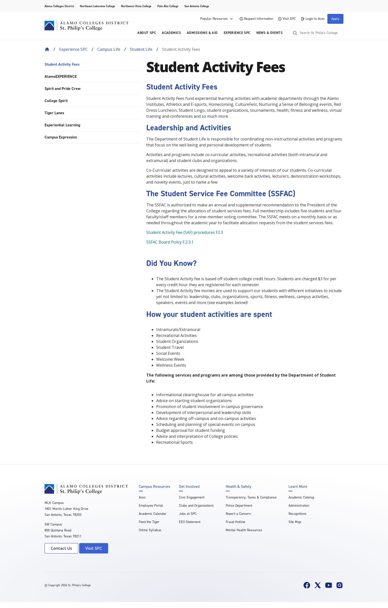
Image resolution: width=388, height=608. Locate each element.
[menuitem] (93, 64)
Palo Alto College (167, 6)
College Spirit (56, 100)
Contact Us (61, 548)
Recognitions (298, 513)
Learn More (298, 486)
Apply (335, 18)
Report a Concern (238, 513)
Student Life (141, 49)
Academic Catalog (301, 497)
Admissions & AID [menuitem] (202, 32)
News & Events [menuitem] (269, 32)
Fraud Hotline (235, 522)
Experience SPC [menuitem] (237, 32)
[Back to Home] (47, 49)
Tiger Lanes (54, 112)
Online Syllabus (150, 530)
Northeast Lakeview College (97, 6)
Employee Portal (151, 505)
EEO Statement (189, 522)
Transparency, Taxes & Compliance (251, 497)
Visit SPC (287, 18)
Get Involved (189, 486)
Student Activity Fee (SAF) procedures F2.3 (184, 232)
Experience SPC (73, 49)
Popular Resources (217, 18)
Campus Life (108, 49)
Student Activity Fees (62, 64)
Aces (142, 497)
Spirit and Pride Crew (62, 88)
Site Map (295, 522)
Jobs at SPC (187, 513)
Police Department (239, 505)
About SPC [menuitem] (146, 32)
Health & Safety (238, 486)
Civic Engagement (191, 497)
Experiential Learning (62, 125)
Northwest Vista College (136, 6)
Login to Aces (313, 18)
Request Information (256, 18)
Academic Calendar (153, 513)
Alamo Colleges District (59, 6)
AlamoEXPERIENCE (61, 76)
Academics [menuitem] (171, 32)
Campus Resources (154, 486)
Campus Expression (61, 137)
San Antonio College (196, 6)
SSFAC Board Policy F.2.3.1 (170, 242)
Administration (299, 505)
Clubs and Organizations (196, 505)
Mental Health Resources (244, 530)
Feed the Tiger (149, 522)
